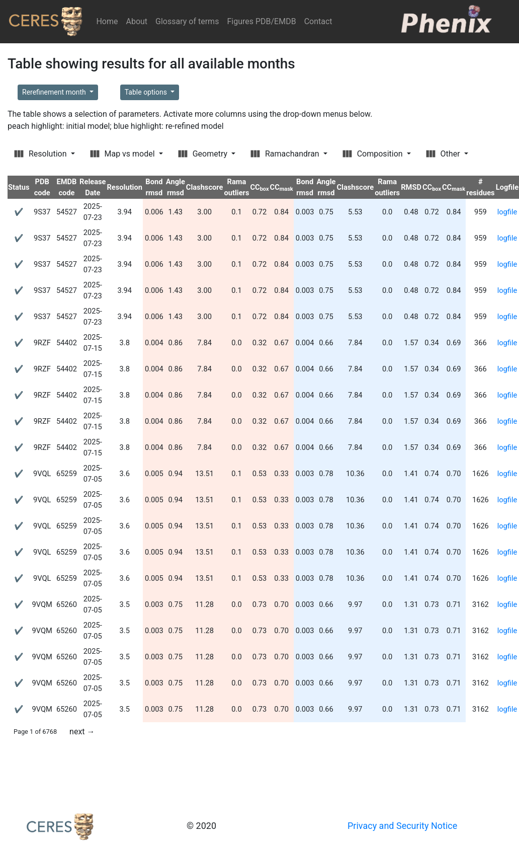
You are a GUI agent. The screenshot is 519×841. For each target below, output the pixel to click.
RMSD (411, 187)
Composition (373, 154)
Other (444, 154)
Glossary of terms (187, 21)
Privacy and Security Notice (402, 825)
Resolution (41, 154)
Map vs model (123, 154)
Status (19, 187)
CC (259, 187)
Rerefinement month (55, 92)
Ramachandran (285, 154)
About (136, 21)
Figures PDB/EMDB (261, 21)
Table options (147, 92)
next (82, 731)
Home (109, 21)
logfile (507, 211)
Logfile (507, 187)
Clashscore (204, 187)
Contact (318, 21)
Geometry (203, 154)
